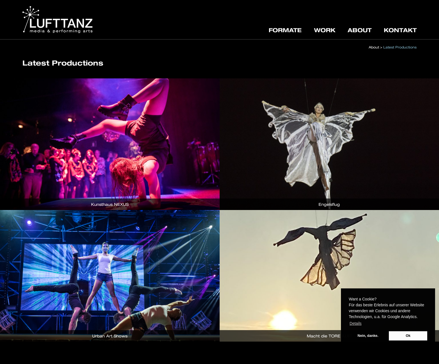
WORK (324, 30)
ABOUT (359, 30)
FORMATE (285, 30)
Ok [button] (408, 336)
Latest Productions (400, 47)
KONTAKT (400, 30)
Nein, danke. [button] (367, 336)
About (374, 47)
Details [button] (356, 323)
